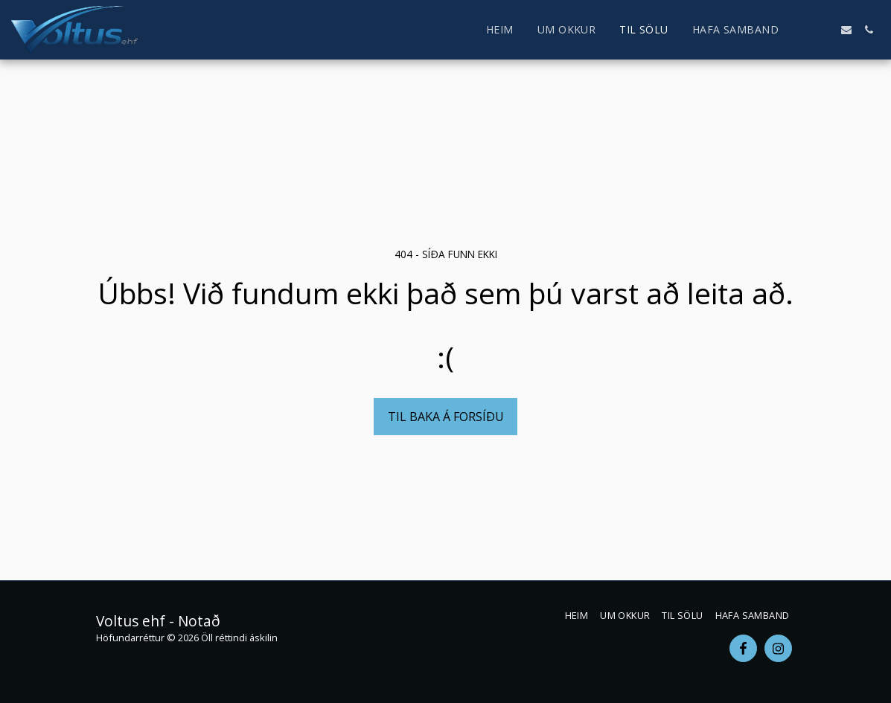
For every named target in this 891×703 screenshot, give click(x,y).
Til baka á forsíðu (446, 416)
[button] (801, 30)
